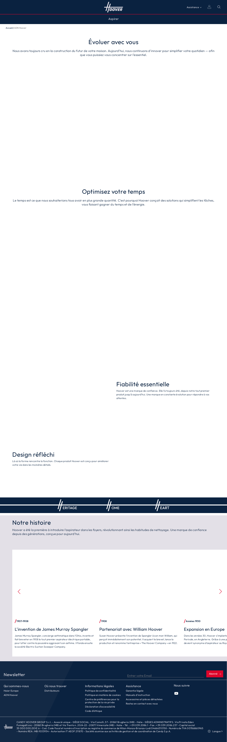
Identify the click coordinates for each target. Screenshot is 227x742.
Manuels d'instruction (138, 694)
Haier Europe (11, 690)
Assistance (193, 7)
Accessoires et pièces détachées (144, 699)
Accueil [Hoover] (113, 7)
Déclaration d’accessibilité (100, 706)
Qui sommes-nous (16, 686)
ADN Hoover (11, 694)
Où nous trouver (55, 686)
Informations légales (99, 686)
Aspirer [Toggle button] (113, 19)
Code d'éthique (93, 710)
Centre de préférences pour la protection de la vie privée (102, 701)
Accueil (9, 28)
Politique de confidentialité (100, 690)
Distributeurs (51, 690)
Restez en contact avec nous (142, 703)
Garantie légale (135, 690)
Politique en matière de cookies (103, 694)
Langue (215, 731)
